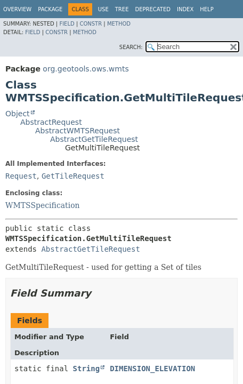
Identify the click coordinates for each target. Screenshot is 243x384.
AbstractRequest (51, 122)
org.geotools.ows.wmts (85, 69)
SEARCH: (131, 47)
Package (50, 9)
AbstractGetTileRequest (94, 139)
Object (17, 113)
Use (103, 9)
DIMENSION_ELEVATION (152, 368)
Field (66, 24)
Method (119, 24)
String (86, 368)
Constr (90, 24)
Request (21, 176)
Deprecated (153, 9)
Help (206, 9)
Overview (17, 9)
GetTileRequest (73, 176)
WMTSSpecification (42, 205)
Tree (122, 9)
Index (185, 9)
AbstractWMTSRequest (77, 130)
